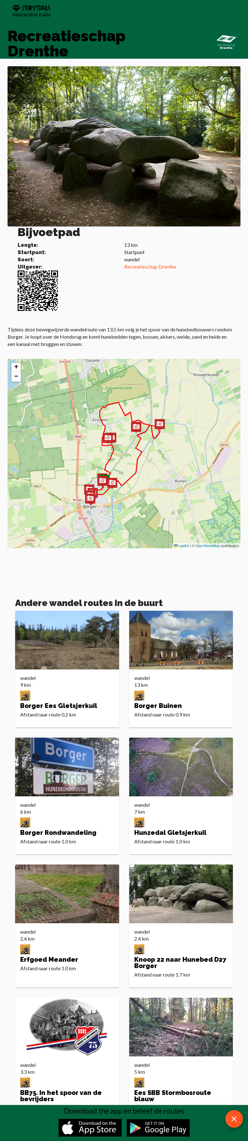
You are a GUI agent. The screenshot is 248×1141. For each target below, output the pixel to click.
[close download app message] (234, 1119)
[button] (108, 439)
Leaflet (181, 546)
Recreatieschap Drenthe (150, 267)
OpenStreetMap (207, 546)
